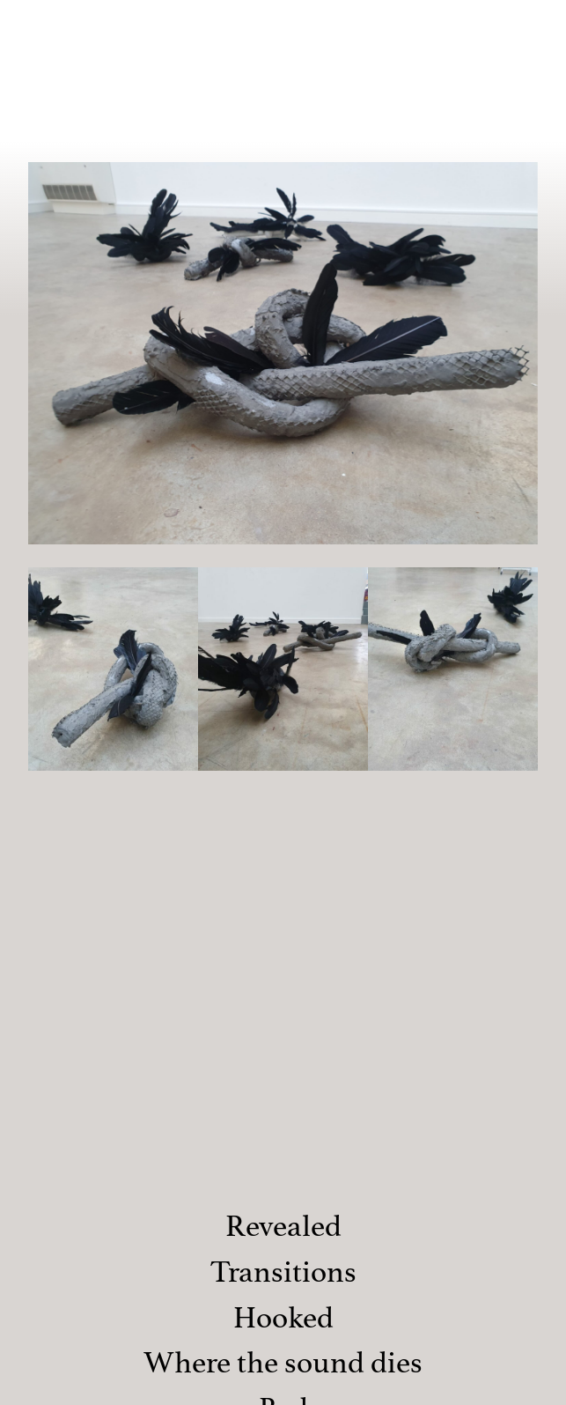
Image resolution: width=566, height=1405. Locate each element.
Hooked (283, 1317)
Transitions (283, 1271)
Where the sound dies (283, 1362)
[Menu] (532, 23)
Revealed (283, 1226)
